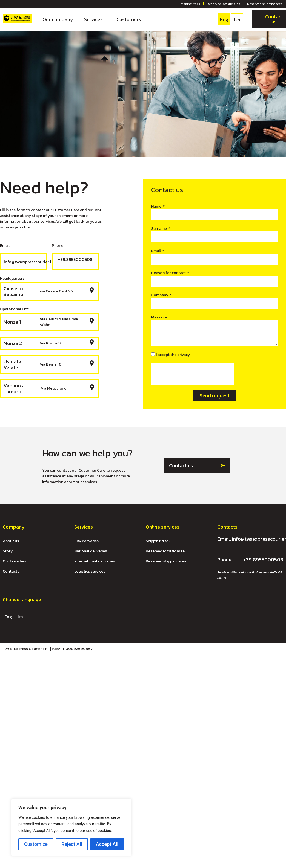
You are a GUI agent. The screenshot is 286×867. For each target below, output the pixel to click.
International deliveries (94, 561)
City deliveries (86, 541)
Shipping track (189, 3)
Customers (128, 19)
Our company (57, 19)
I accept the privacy (173, 355)
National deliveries (90, 551)
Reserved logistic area (223, 3)
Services (94, 19)
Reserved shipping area (265, 3)
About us (11, 541)
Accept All (107, 844)
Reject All (71, 844)
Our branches (14, 561)
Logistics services (89, 571)
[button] (197, 465)
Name (156, 206)
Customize (36, 844)
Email (156, 251)
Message (159, 317)
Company (160, 295)
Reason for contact (169, 273)
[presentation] (192, 374)
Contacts (11, 571)
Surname (159, 228)
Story (8, 551)
